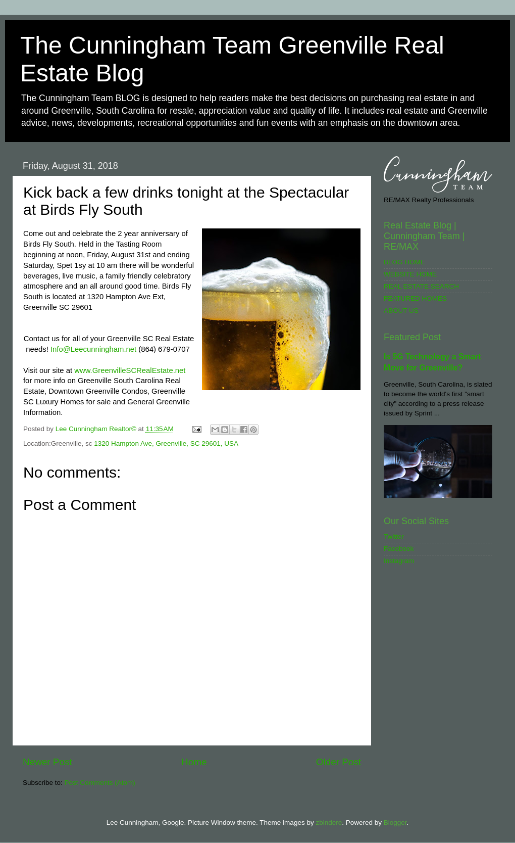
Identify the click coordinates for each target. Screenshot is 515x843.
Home (194, 762)
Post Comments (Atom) (100, 782)
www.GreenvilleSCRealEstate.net (129, 370)
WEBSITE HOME (410, 274)
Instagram (399, 561)
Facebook (399, 548)
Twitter (394, 536)
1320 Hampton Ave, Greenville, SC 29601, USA (166, 443)
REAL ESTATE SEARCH (421, 286)
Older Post (338, 762)
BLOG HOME (404, 262)
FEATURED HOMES (415, 298)
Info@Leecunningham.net (93, 349)
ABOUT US (401, 310)
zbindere (329, 822)
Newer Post (47, 762)
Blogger (395, 822)
